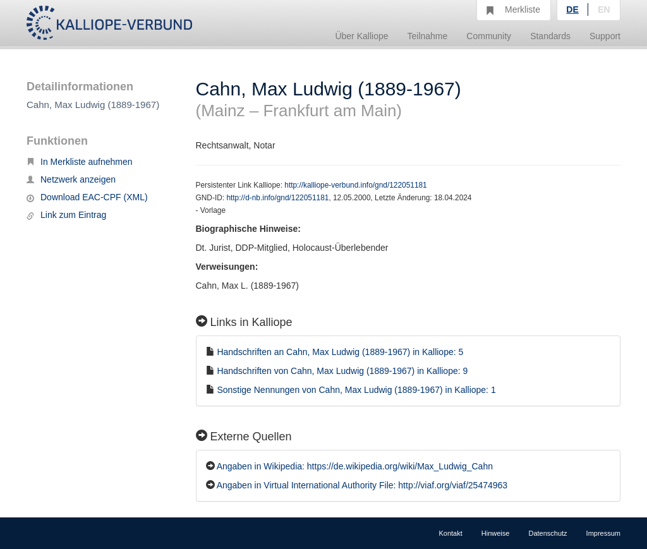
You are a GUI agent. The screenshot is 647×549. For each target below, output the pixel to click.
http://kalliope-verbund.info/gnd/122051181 (355, 185)
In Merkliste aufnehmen (80, 162)
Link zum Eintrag (66, 215)
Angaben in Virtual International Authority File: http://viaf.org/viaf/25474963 (362, 485)
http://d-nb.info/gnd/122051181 (277, 197)
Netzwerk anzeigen (71, 179)
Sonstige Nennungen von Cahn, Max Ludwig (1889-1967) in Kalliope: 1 (356, 390)
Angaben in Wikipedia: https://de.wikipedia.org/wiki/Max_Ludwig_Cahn (355, 466)
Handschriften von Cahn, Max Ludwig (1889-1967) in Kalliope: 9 (342, 371)
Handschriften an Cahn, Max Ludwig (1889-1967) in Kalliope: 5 (340, 352)
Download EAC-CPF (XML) (87, 197)
